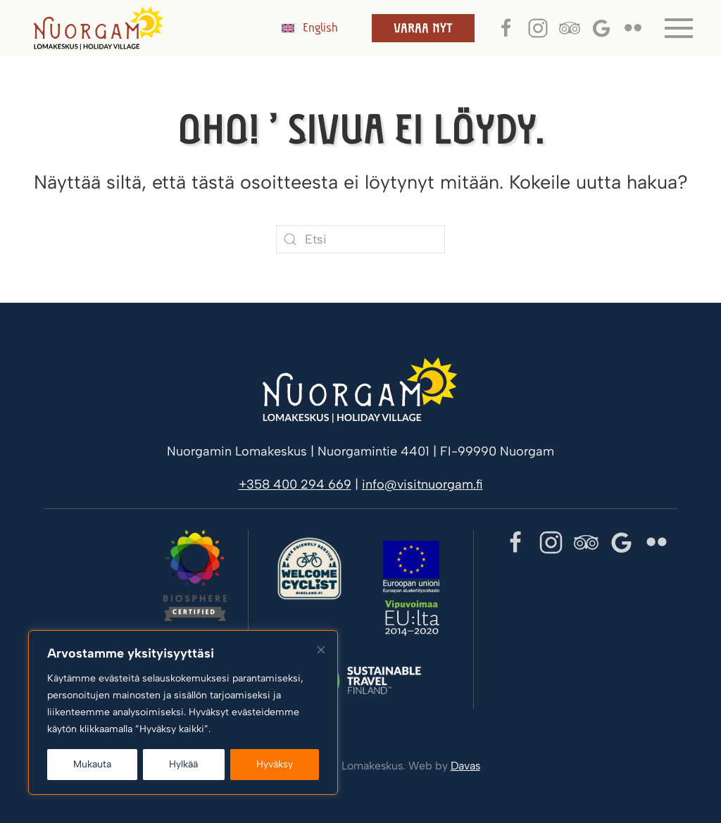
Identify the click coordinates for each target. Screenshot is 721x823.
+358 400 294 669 (295, 484)
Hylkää (183, 764)
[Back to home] (98, 28)
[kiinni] (321, 649)
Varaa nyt (423, 28)
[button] (679, 28)
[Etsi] (360, 239)
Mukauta (92, 764)
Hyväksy (274, 764)
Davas (465, 765)
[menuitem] (310, 28)
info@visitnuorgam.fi (422, 484)
